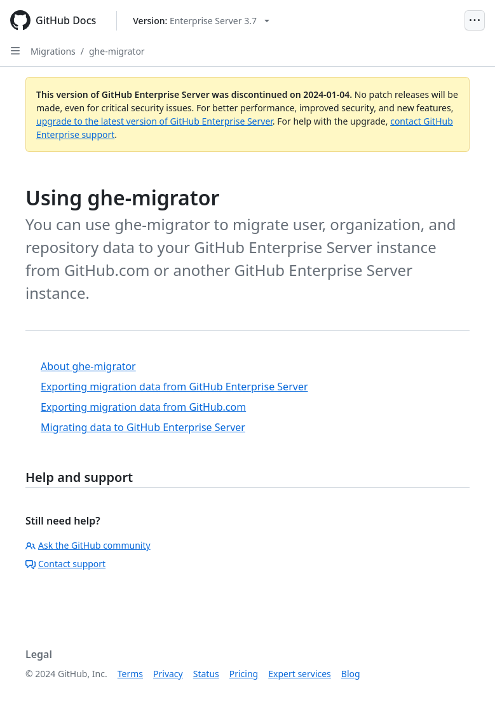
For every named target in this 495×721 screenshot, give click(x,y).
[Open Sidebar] (15, 51)
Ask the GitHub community (88, 545)
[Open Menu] (474, 20)
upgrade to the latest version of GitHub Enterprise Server (154, 121)
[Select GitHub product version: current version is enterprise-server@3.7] (201, 21)
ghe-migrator (117, 51)
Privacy (168, 674)
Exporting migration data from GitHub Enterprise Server (174, 387)
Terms (130, 674)
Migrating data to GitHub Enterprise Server (143, 427)
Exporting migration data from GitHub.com (143, 407)
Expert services (299, 674)
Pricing (243, 674)
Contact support (65, 564)
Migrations (53, 51)
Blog (350, 674)
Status (206, 674)
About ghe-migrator (88, 366)
